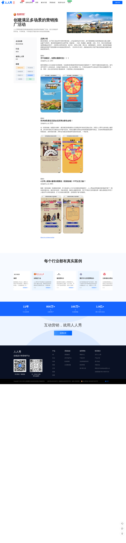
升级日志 (97, 365)
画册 (53, 375)
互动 (53, 358)
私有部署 (67, 361)
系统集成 (52, 2)
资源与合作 (61, 2)
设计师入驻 (83, 368)
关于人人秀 (98, 354)
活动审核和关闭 (84, 361)
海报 (53, 365)
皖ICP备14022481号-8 (53, 381)
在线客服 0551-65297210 (102, 371)
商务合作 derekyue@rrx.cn (102, 368)
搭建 (53, 371)
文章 (53, 368)
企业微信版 (68, 365)
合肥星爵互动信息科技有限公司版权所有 (35, 381)
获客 (36, 2)
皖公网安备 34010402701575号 (89, 381)
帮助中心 (82, 354)
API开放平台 (68, 358)
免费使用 (63, 334)
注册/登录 (117, 2)
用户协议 (97, 361)
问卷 (53, 361)
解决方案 (44, 2)
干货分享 (82, 358)
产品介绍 (97, 358)
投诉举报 (82, 365)
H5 (53, 354)
